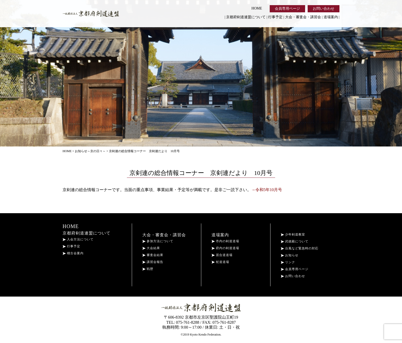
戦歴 (147, 269)
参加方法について (157, 241)
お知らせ (289, 255)
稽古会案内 (73, 253)
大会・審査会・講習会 (303, 17)
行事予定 (275, 17)
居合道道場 (222, 255)
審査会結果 (152, 255)
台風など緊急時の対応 (299, 248)
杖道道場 (220, 262)
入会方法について (78, 239)
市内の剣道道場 (225, 241)
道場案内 (331, 17)
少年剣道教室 (293, 234)
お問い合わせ (323, 9)
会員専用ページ (287, 9)
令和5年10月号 (268, 190)
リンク (288, 262)
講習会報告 (152, 262)
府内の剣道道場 (225, 248)
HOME (257, 8)
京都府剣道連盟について (246, 17)
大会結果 (151, 248)
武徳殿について (294, 241)
